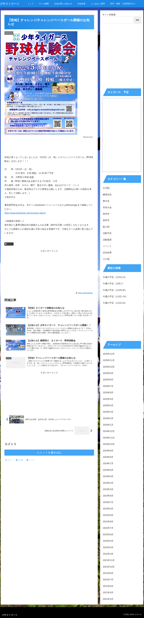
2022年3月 (108, 554)
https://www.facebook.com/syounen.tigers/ (25, 213)
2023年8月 (108, 495)
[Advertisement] (49, 145)
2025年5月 (108, 399)
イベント (9, 244)
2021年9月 (108, 573)
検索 (137, 20)
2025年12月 (109, 354)
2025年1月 (108, 425)
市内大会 (107, 207)
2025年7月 (108, 386)
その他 (106, 259)
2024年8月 (108, 457)
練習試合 (107, 194)
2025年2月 (108, 418)
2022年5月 (108, 541)
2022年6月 (108, 534)
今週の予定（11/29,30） (115, 290)
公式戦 (106, 188)
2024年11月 (109, 438)
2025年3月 (108, 412)
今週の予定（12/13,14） (115, 277)
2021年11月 (109, 560)
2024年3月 (108, 489)
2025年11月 (109, 360)
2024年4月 (108, 483)
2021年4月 (108, 592)
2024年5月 (108, 476)
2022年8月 (108, 521)
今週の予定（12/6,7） (113, 283)
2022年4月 (108, 547)
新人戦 (106, 227)
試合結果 (107, 252)
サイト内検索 (109, 14)
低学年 (106, 220)
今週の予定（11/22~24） (115, 296)
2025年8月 (108, 379)
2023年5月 (108, 508)
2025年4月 (108, 405)
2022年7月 (108, 528)
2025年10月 (109, 367)
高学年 (106, 214)
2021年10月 (109, 567)
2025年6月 (108, 392)
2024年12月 (109, 431)
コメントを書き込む (49, 453)
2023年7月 (108, 502)
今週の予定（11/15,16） (115, 303)
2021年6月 (108, 586)
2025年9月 (108, 373)
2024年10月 (109, 444)
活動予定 (107, 233)
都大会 (106, 201)
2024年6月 (108, 470)
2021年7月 (108, 579)
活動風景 (107, 240)
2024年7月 (108, 463)
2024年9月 (108, 450)
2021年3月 (108, 599)
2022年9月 (108, 515)
